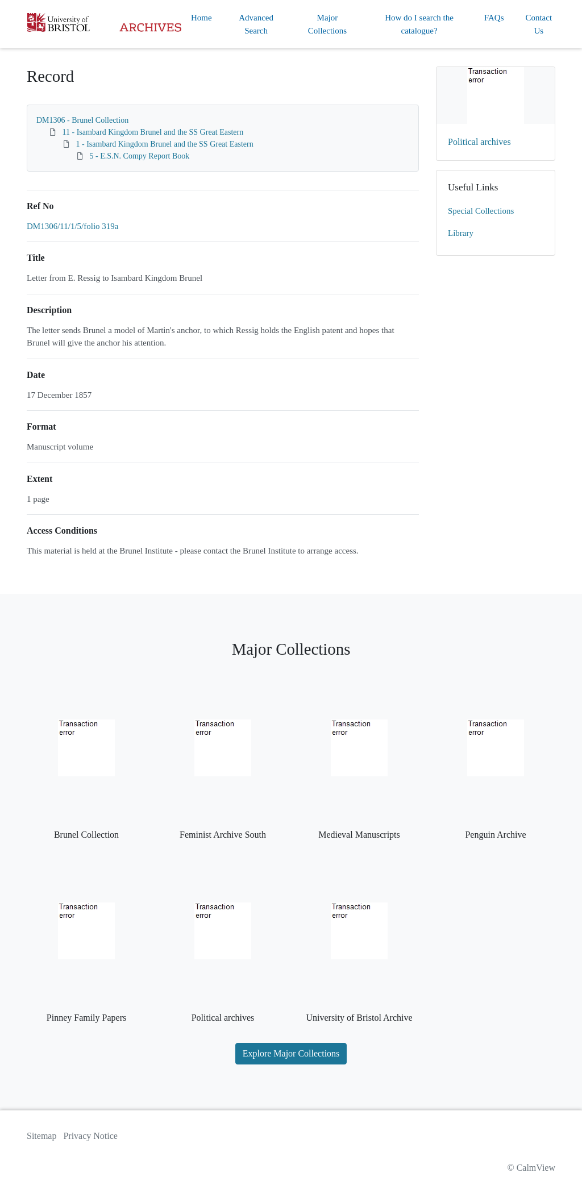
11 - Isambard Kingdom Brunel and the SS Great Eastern (153, 132)
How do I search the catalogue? (419, 24)
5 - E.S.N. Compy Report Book (140, 156)
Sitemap (41, 1136)
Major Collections (327, 24)
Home (201, 17)
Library (460, 233)
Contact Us (538, 24)
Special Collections (481, 210)
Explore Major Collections (291, 1053)
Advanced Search (256, 24)
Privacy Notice (90, 1136)
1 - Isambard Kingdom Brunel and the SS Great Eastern (164, 144)
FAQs (494, 17)
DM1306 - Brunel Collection (82, 120)
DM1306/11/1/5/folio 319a (73, 226)
